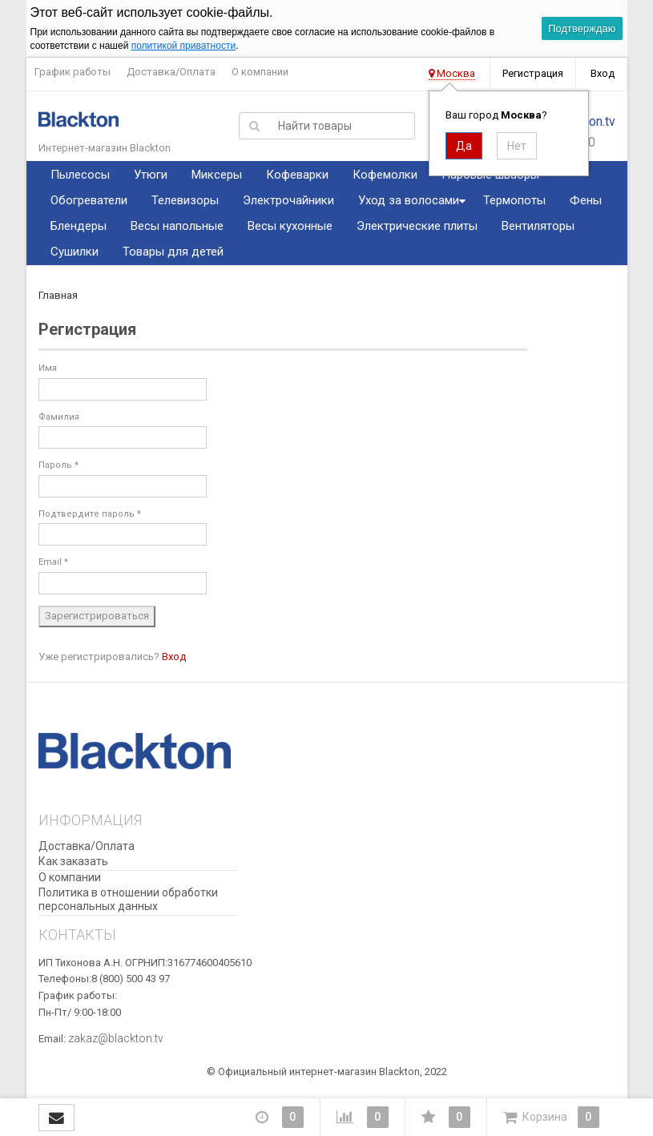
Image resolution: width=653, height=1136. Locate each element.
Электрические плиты (417, 226)
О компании (260, 72)
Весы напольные (177, 226)
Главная (58, 295)
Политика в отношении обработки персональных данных (128, 899)
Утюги (150, 174)
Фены (586, 200)
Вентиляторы (538, 226)
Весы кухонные (290, 226)
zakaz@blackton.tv (115, 1038)
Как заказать (73, 861)
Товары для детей (173, 251)
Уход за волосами (408, 200)
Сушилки (74, 251)
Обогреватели (88, 200)
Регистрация (532, 73)
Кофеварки (297, 174)
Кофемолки (385, 174)
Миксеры (216, 174)
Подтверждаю (581, 28)
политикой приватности (183, 45)
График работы (72, 72)
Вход (603, 73)
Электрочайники (288, 200)
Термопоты (514, 200)
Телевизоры (185, 200)
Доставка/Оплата (171, 72)
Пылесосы (80, 174)
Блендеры (78, 226)
